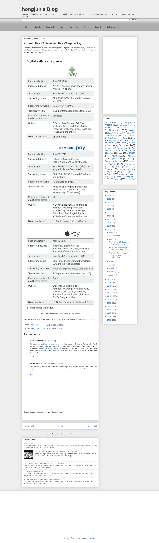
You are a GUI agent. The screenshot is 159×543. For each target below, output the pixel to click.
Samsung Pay (91, 48)
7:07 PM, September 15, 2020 (52, 363)
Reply (32, 356)
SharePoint (121, 169)
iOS (48, 328)
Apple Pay (30, 50)
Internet (108, 150)
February (113, 272)
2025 (109, 199)
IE (129, 148)
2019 (109, 219)
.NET (107, 123)
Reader (107, 167)
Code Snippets (111, 135)
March (112, 268)
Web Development (126, 177)
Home (27, 27)
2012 (109, 289)
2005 (109, 313)
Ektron (131, 140)
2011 (109, 293)
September (113, 236)
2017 (109, 226)
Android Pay (80, 48)
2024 (109, 202)
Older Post (92, 426)
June (111, 239)
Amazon (117, 123)
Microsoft (74, 27)
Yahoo (128, 179)
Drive (122, 140)
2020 (109, 216)
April (111, 265)
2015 (109, 279)
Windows (115, 179)
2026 (109, 196)
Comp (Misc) (128, 135)
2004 (109, 316)
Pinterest (129, 164)
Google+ (108, 148)
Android (32, 328)
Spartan (125, 172)
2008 (109, 303)
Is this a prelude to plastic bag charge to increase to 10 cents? (56, 451)
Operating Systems (113, 161)
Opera (130, 159)
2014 (109, 283)
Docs (133, 138)
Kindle (132, 150)
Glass (133, 143)
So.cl (106, 172)
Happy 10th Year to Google (33, 471)
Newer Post (29, 426)
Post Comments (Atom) (65, 434)
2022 (109, 209)
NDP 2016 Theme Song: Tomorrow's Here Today (119, 249)
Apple (62, 27)
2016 (109, 229)
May (111, 262)
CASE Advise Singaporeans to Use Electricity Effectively (44, 463)
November (113, 232)
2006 (109, 310)
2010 (109, 296)
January (112, 275)
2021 (109, 213)
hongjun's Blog (40, 9)
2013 (109, 286)
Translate (122, 174)
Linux (111, 153)
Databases (111, 27)
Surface (132, 172)
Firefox (123, 143)
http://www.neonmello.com (51, 348)
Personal (110, 164)
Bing (126, 127)
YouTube (108, 181)
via (78, 313)
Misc (114, 155)
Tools (109, 174)
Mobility (86, 27)
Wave (111, 177)
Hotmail (120, 148)
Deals (125, 138)
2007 (109, 306)
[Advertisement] (120, 75)
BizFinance (111, 130)
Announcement (125, 125)
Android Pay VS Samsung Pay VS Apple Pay (119, 243)
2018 (109, 223)
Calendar (118, 133)
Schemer (129, 167)
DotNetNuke (112, 140)
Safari (118, 167)
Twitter (132, 174)
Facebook (50, 27)
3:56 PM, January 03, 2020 (53, 341)
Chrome (128, 133)
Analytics (128, 123)
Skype (130, 169)
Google (38, 27)
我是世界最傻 (29, 443)
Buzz (110, 133)
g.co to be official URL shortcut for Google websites (42, 479)
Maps (120, 153)
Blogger (132, 131)
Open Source (116, 159)
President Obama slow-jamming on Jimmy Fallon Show (118, 255)
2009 (109, 300)
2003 (109, 320)
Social (113, 171)
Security (98, 27)
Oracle (131, 161)
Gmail (110, 145)
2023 (109, 206)
